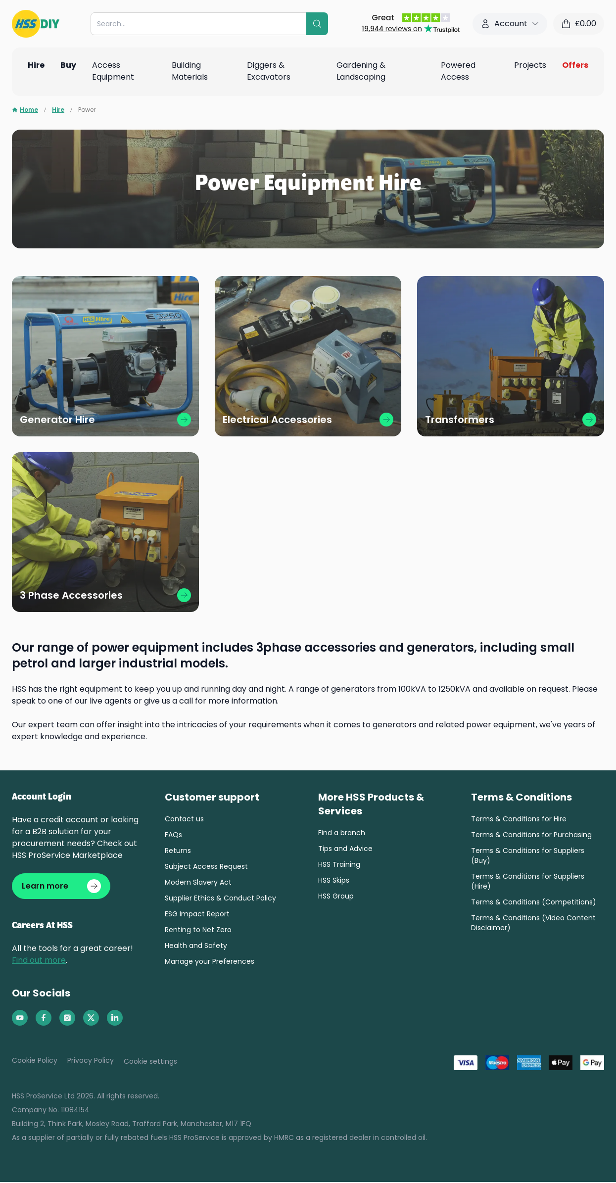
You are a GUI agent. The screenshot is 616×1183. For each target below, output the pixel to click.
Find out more (39, 961)
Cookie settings (150, 1062)
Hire (58, 110)
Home (25, 110)
